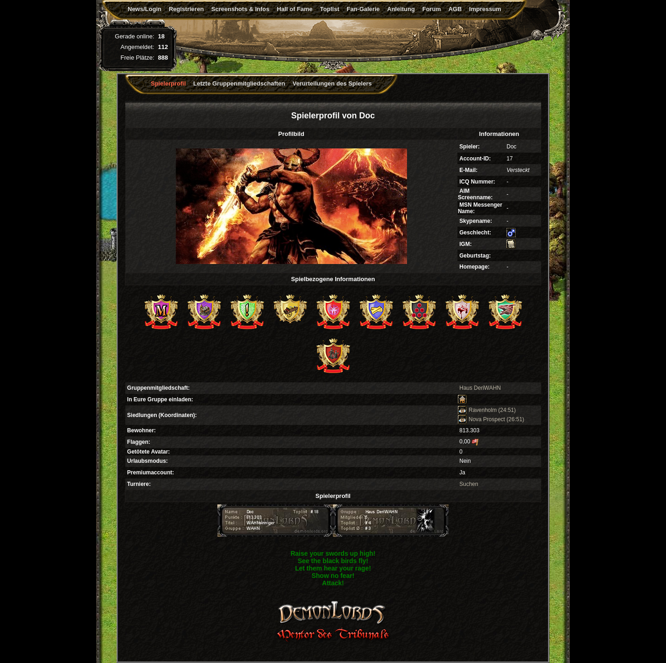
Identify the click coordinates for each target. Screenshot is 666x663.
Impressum (485, 9)
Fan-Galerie (363, 9)
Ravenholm (477, 410)
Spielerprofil (168, 83)
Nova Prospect (481, 419)
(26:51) (515, 419)
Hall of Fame (295, 9)
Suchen (468, 484)
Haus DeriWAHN (480, 388)
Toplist (329, 9)
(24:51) (507, 410)
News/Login (144, 9)
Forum (431, 9)
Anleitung (401, 9)
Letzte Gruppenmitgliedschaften (239, 83)
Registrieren (186, 9)
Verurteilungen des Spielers (332, 83)
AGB (455, 9)
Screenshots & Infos (240, 9)
